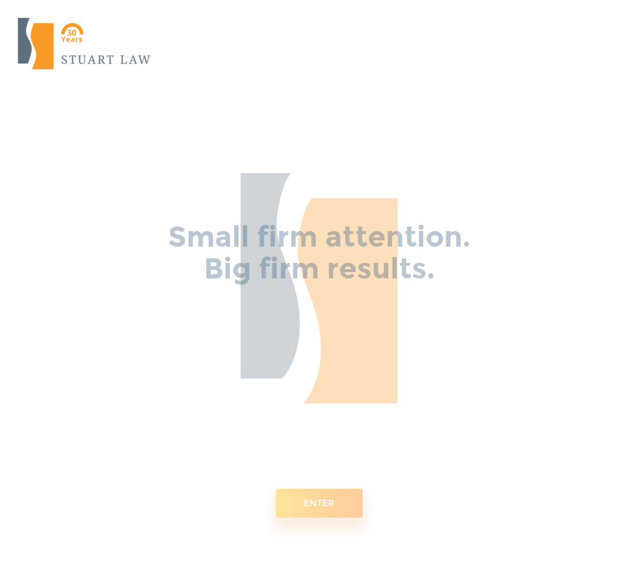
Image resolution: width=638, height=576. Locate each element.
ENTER (319, 498)
